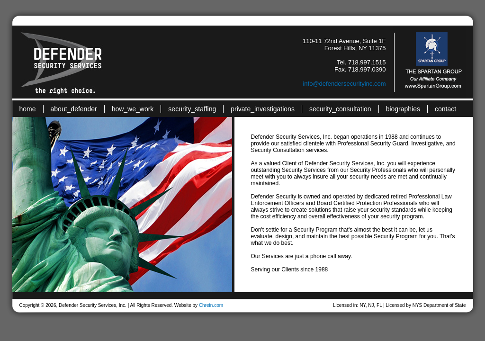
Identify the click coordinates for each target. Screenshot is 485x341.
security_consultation (340, 109)
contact (445, 109)
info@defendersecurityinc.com (344, 83)
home (27, 109)
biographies (403, 109)
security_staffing (192, 109)
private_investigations (263, 109)
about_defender (74, 109)
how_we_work (133, 109)
